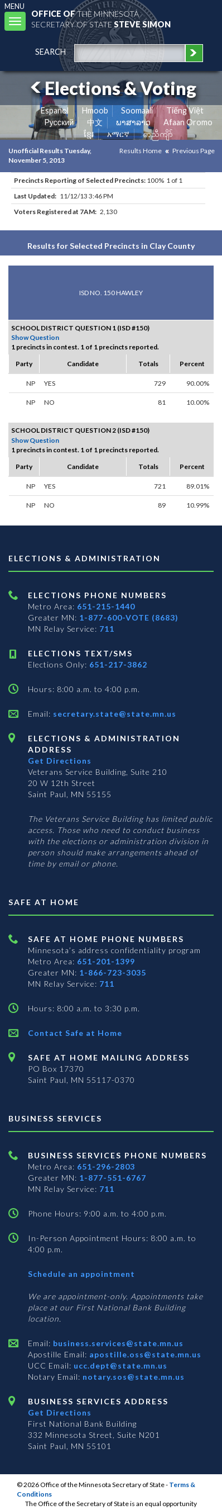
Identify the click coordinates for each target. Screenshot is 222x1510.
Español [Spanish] (55, 110)
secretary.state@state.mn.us (113, 713)
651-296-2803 (106, 1166)
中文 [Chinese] (95, 122)
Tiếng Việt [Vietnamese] (185, 110)
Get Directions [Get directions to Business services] (59, 1412)
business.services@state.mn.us (117, 1343)
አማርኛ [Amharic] (118, 134)
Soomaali (137, 110)
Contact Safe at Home (75, 1033)
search (50, 51)
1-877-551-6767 (112, 1177)
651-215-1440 (106, 606)
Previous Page (193, 150)
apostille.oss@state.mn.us (144, 1354)
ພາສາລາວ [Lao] (133, 122)
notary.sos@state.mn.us (132, 1376)
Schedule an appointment (81, 1274)
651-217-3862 (118, 664)
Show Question (35, 337)
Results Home (140, 150)
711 (106, 628)
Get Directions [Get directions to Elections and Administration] (59, 760)
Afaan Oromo (188, 122)
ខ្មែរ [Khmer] (89, 134)
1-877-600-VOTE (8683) (128, 617)
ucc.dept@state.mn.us (119, 1365)
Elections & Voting (111, 88)
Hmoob (95, 110)
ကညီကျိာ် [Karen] (158, 134)
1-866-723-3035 (112, 972)
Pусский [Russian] (59, 122)
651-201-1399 (106, 961)
